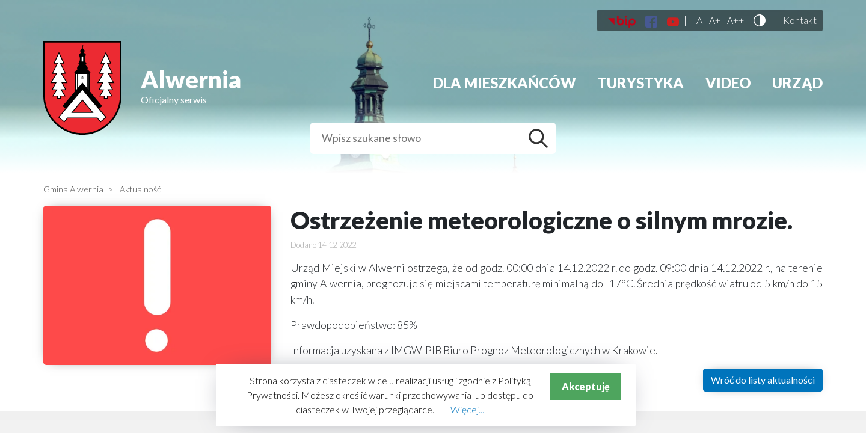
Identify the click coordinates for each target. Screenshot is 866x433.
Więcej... (467, 409)
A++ (735, 20)
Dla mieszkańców (504, 82)
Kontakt (800, 20)
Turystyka (640, 82)
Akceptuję (586, 386)
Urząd (797, 82)
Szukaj (541, 138)
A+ (714, 20)
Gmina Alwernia (73, 189)
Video (728, 82)
